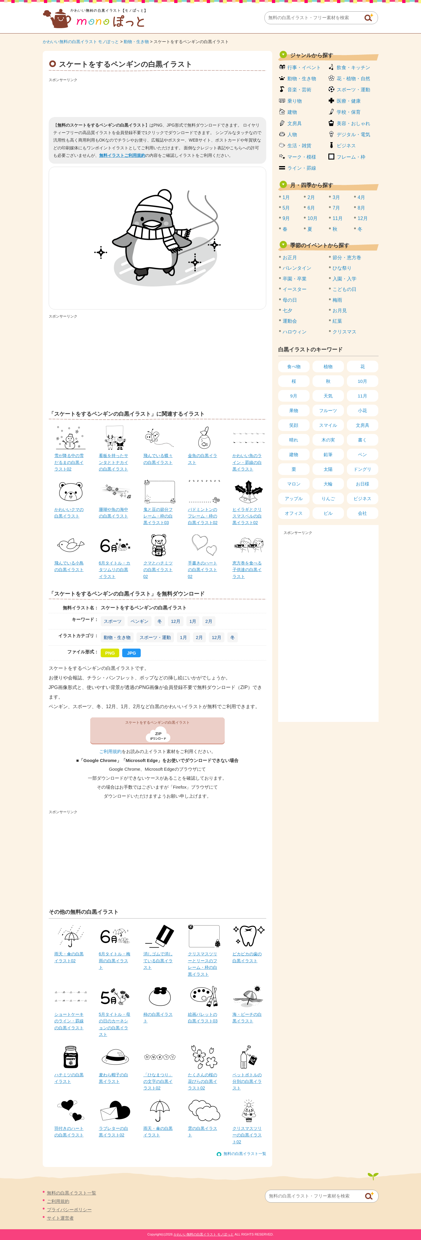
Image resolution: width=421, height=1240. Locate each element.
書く (362, 439)
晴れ (293, 439)
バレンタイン (297, 268)
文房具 (294, 123)
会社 (362, 513)
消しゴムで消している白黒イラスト (158, 960)
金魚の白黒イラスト (202, 459)
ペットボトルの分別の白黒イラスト (247, 1081)
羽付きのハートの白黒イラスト (69, 1131)
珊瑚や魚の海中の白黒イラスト (113, 512)
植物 (328, 366)
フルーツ (328, 410)
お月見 (340, 310)
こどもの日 (344, 289)
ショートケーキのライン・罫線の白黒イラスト (69, 1021)
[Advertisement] (157, 97)
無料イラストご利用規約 (122, 155)
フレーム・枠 (351, 157)
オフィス (294, 513)
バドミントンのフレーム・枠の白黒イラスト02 (203, 516)
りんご (328, 498)
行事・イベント (304, 67)
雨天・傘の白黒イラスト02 (69, 957)
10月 (312, 218)
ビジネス (346, 145)
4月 (361, 197)
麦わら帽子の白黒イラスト (113, 1078)
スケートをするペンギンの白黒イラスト (157, 722)
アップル (294, 498)
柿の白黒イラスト (158, 1017)
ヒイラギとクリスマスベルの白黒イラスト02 (247, 516)
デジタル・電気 (353, 134)
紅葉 (337, 321)
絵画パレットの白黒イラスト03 (203, 1017)
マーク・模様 (301, 157)
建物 (292, 112)
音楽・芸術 (299, 89)
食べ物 (294, 366)
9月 (286, 218)
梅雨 (337, 300)
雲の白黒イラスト (202, 1131)
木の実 (328, 439)
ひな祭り (342, 268)
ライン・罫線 (301, 168)
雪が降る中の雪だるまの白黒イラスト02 (69, 462)
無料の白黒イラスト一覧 (244, 1153)
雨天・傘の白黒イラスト (158, 1131)
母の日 (290, 300)
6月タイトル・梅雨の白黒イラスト (115, 960)
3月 (336, 197)
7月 (336, 207)
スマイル (328, 425)
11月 (338, 218)
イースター (295, 289)
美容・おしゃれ (353, 123)
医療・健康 (349, 101)
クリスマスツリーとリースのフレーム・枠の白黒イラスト (202, 963)
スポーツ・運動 (155, 637)
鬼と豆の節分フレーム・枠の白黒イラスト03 (158, 516)
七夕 (287, 310)
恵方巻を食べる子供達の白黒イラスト (247, 570)
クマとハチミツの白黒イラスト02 (158, 570)
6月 (311, 207)
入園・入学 (344, 278)
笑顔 (293, 425)
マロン (294, 483)
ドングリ (362, 469)
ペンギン (140, 621)
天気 (328, 395)
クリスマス (344, 331)
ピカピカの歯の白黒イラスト (247, 957)
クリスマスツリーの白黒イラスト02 (247, 1135)
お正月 (290, 257)
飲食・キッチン (353, 67)
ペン (362, 454)
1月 (192, 621)
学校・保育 (349, 112)
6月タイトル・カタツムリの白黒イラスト (115, 570)
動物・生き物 (136, 41)
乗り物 (294, 101)
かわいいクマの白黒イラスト (69, 512)
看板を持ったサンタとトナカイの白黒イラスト (113, 462)
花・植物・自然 (353, 78)
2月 (208, 621)
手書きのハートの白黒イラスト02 (202, 570)
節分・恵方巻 (347, 257)
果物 (293, 410)
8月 (361, 207)
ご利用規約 (110, 751)
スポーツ (113, 621)
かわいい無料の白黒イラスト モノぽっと (81, 41)
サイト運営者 (60, 1218)
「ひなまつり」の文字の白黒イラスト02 (158, 1081)
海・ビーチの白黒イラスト (247, 1017)
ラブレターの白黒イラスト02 (113, 1131)
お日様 (362, 483)
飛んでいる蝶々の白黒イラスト (158, 459)
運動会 (290, 321)
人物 (292, 134)
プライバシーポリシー (69, 1209)
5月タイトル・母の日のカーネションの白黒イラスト (115, 1024)
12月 (175, 621)
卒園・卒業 (295, 278)
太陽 (328, 469)
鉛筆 (328, 454)
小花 (362, 410)
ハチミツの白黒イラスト (69, 1078)
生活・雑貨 (299, 145)
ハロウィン (295, 331)
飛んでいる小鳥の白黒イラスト (69, 566)
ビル (328, 513)
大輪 (328, 483)
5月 (286, 207)
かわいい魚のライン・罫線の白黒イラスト (247, 462)
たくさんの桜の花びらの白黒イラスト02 (202, 1081)
